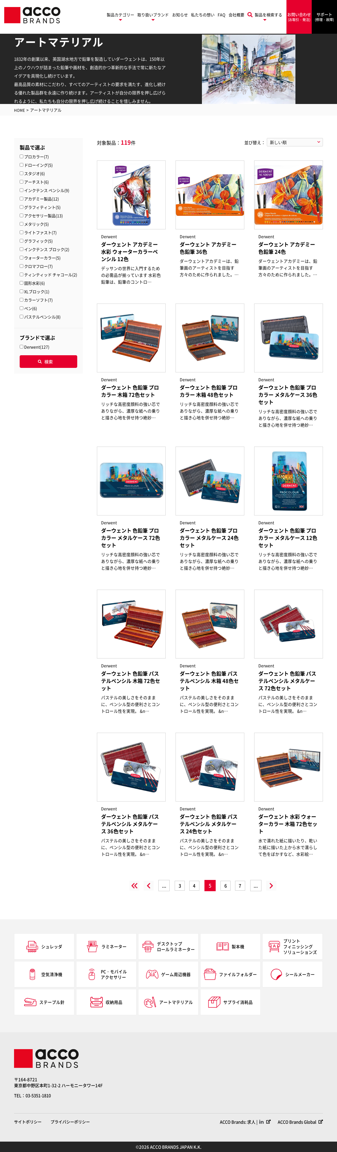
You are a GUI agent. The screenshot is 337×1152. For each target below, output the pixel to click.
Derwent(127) (36, 347)
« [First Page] (125, 885)
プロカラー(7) (36, 156)
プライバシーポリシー (70, 1121)
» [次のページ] (277, 885)
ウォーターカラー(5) (42, 258)
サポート (324, 17)
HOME (19, 110)
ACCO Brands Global (296, 1122)
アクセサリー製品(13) (43, 215)
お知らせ (180, 14)
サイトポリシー (28, 1121)
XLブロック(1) (36, 291)
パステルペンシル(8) (42, 317)
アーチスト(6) (36, 182)
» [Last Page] (294, 885)
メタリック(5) (36, 224)
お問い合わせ (299, 17)
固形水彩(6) (34, 283)
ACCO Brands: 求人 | (236, 1122)
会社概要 (236, 14)
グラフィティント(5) (42, 207)
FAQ (221, 14)
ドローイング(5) (38, 165)
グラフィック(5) (38, 241)
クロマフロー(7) (38, 266)
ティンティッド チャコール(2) (50, 274)
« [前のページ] (142, 885)
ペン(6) (30, 308)
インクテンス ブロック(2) (46, 249)
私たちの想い (203, 14)
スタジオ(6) (34, 173)
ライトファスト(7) (40, 232)
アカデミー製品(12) (41, 199)
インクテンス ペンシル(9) (46, 190)
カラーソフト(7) (38, 300)
